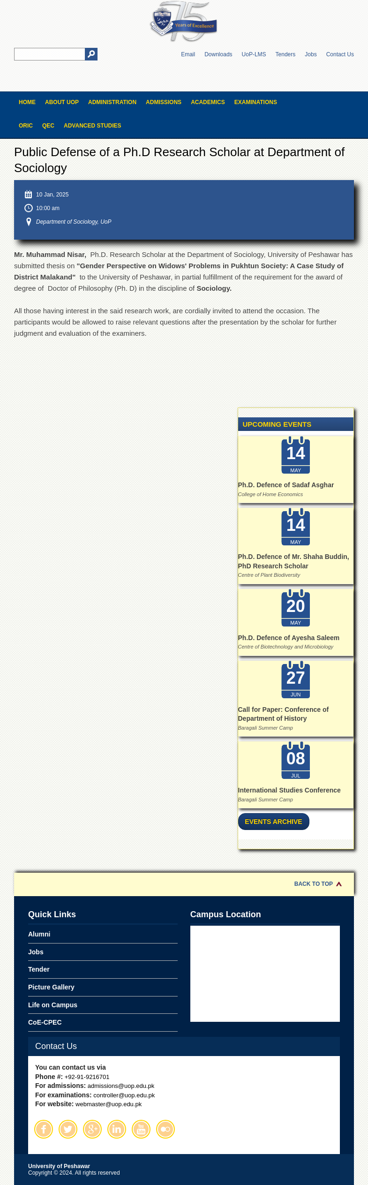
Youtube (141, 1129)
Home (27, 102)
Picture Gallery (51, 987)
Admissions (163, 102)
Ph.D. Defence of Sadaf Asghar (286, 485)
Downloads (218, 54)
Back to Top (313, 884)
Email (188, 54)
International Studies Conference (289, 790)
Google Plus (92, 1129)
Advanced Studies (92, 125)
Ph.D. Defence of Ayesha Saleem (289, 638)
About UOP (62, 102)
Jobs (310, 54)
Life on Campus (52, 1005)
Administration (112, 102)
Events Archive (273, 821)
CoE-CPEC (45, 1022)
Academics (208, 102)
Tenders (286, 54)
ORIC (26, 125)
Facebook (43, 1129)
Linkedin (116, 1129)
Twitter (68, 1129)
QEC (48, 125)
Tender (39, 969)
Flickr (165, 1129)
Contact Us (340, 54)
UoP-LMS (254, 54)
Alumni (39, 934)
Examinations (255, 102)
